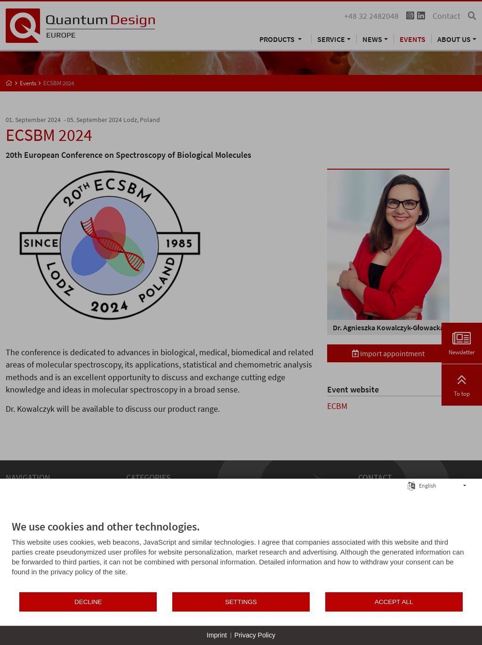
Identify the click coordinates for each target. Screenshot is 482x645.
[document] (241, 555)
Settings (241, 601)
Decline (88, 601)
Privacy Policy (254, 635)
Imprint (217, 635)
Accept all (394, 601)
